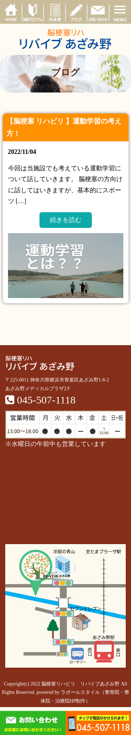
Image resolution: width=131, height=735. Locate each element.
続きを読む (65, 219)
